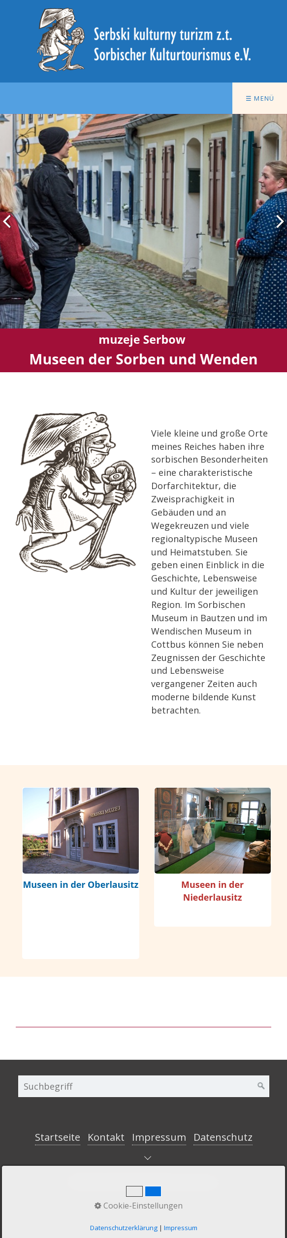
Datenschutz (223, 1137)
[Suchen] (261, 1086)
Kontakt (106, 1137)
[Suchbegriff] (143, 1086)
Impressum (159, 1137)
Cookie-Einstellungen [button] (139, 1205)
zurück (9, 229)
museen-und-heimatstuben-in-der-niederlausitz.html (213, 857)
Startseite (57, 1137)
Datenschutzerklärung (124, 1227)
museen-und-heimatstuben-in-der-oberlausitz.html (81, 873)
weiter (277, 229)
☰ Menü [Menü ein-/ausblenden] (260, 98)
